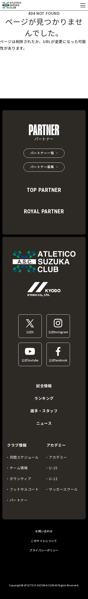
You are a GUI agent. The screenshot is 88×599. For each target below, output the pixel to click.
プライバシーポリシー (44, 550)
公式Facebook (58, 360)
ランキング (44, 398)
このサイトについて (44, 541)
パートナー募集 (42, 166)
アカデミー (58, 457)
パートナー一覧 (42, 152)
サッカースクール (63, 489)
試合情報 (44, 386)
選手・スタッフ (43, 410)
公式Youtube (30, 360)
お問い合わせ (44, 531)
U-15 (53, 467)
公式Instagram (58, 332)
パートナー (19, 500)
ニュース (44, 423)
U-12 (53, 478)
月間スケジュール (24, 457)
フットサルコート (24, 489)
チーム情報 (19, 467)
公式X (30, 332)
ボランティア (20, 478)
